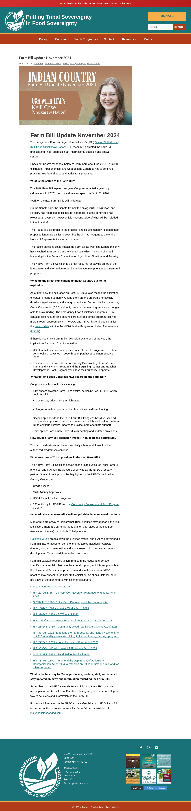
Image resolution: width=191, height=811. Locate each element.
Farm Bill (38, 63)
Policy (43, 39)
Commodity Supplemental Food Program (95, 504)
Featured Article (53, 63)
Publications (93, 63)
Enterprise (62, 39)
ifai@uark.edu (71, 768)
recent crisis (42, 326)
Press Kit (68, 779)
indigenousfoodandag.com (46, 712)
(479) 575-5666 (72, 772)
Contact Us (69, 775)
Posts (148, 39)
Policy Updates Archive (76, 783)
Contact (109, 39)
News (66, 63)
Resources (129, 39)
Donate (168, 16)
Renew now (102, 3)
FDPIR (35, 331)
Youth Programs (85, 39)
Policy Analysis (78, 63)
